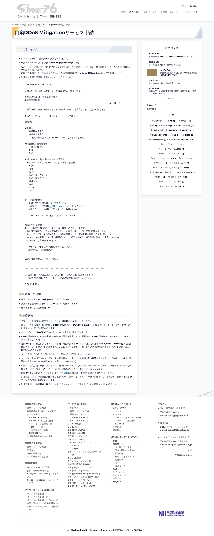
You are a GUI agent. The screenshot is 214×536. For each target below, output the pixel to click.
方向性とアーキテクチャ (126, 447)
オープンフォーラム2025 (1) (172, 186)
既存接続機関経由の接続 (40, 436)
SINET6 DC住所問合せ (42, 420)
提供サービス (76, 414)
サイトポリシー (120, 472)
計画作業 (117, 427)
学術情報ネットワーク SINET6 (39, 16)
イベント (186, 12)
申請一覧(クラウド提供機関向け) (42, 503)
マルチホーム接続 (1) (179, 163)
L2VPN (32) (157, 130)
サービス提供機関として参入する (42, 500)
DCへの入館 (37, 427)
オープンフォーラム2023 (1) (171, 154)
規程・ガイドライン (124, 456)
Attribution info (183, 455)
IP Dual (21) (167, 125)
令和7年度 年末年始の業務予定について (165, 83)
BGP (76, 445)
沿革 (117, 462)
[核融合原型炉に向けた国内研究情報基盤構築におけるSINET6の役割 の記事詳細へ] (152, 72)
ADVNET (119, 423)
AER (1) (172, 121)
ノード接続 (34, 414)
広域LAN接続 (35, 433)
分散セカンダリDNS (81, 483)
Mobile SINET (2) (158, 135)
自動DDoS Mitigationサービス (87, 473)
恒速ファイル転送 (80, 470)
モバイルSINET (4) (162, 167)
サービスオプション (81, 442)
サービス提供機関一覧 (37, 497)
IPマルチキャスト (80, 420)
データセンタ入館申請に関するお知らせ (165, 65)
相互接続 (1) (187, 172)
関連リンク (120, 466)
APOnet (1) (185, 121)
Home (123, 12)
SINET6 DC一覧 (39, 417)
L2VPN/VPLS (78, 430)
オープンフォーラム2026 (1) (171, 182)
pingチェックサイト (82, 467)
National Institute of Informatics (93, 530)
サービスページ (53, 320)
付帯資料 (64, 372)
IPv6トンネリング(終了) (83, 486)
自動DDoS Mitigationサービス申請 (53, 24)
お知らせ (175, 12)
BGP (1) (154, 125)
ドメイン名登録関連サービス (85, 476)
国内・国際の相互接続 (125, 450)
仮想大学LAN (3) (181, 167)
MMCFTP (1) (186, 130)
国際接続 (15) (156, 172)
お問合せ (184, 6)
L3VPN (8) (171, 130)
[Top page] (171, 513)
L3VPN (75, 427)
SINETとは (135, 12)
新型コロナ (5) (172, 172)
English (193, 6)
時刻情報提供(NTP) (81, 464)
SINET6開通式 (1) (157, 139)
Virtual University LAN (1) (181, 139)
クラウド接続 (78, 439)
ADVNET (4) (158, 121)
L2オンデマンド (79, 436)
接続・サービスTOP (36, 408)
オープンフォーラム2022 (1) (171, 149)
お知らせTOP (119, 408)
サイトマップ (119, 475)
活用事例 (151, 109)
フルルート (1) (160, 163)
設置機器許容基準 (39, 430)
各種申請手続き (34, 453)
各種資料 (119, 459)
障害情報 (117, 430)
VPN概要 (76, 423)
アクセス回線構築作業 (41, 423)
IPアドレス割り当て (81, 480)
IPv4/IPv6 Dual (80, 417)
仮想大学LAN (78, 433)
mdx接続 (76, 458)
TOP (115, 441)
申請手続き (163, 12)
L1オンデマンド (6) (184, 125)
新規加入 (31, 450)
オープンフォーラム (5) (171, 144)
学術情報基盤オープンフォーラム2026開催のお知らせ (170, 56)
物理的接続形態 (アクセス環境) (41, 411)
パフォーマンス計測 (81, 461)
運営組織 (119, 453)
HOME (15, 24)
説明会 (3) (160, 177)
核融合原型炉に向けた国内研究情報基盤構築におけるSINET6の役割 (178, 74)
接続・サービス (150, 12)
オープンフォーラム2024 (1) (163, 158)
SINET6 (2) (187, 135)
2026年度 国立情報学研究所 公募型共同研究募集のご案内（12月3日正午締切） (172, 92)
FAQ (195, 12)
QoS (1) (174, 135)
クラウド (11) (185, 158)
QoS (76, 448)
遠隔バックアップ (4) (178, 177)
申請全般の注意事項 (38, 456)
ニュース (151, 105)
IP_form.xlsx (60, 206)
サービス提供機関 (35, 494)
